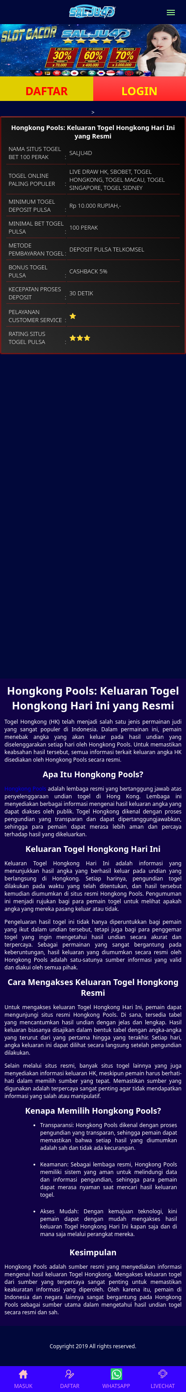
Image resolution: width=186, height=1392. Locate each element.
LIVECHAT (163, 1379)
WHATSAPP (116, 1379)
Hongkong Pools (25, 788)
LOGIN (139, 90)
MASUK (23, 1379)
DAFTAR (46, 90)
